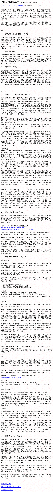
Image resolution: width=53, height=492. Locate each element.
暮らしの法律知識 (13, 5)
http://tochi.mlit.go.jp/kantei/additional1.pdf (12, 227)
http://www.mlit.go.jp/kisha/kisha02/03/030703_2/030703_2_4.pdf (18, 229)
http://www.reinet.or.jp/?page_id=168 (11, 377)
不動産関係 (20, 5)
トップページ (3, 5)
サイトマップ (37, 5)
